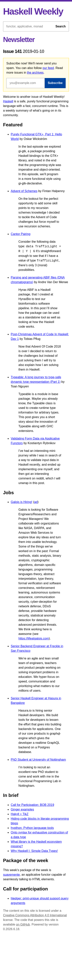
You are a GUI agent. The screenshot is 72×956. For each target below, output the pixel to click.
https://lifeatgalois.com (33, 638)
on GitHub (23, 924)
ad (36, 502)
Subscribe (55, 83)
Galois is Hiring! (21, 502)
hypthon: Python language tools (32, 827)
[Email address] (25, 83)
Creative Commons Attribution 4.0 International (35, 915)
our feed (48, 68)
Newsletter (19, 40)
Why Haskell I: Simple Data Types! (34, 850)
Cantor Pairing (20, 234)
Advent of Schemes (24, 191)
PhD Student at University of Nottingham (38, 759)
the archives (35, 72)
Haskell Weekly (33, 11)
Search (60, 26)
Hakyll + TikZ (19, 814)
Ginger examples (22, 809)
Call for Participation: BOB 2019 (32, 804)
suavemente (11, 874)
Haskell (8, 101)
